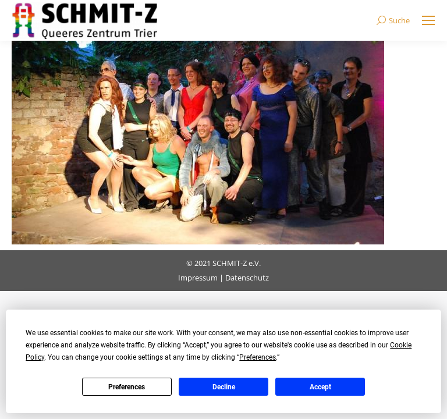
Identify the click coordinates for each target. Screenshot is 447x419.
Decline (223, 387)
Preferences (126, 387)
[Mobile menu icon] (428, 20)
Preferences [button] (257, 357)
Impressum (198, 277)
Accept (320, 387)
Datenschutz (247, 277)
